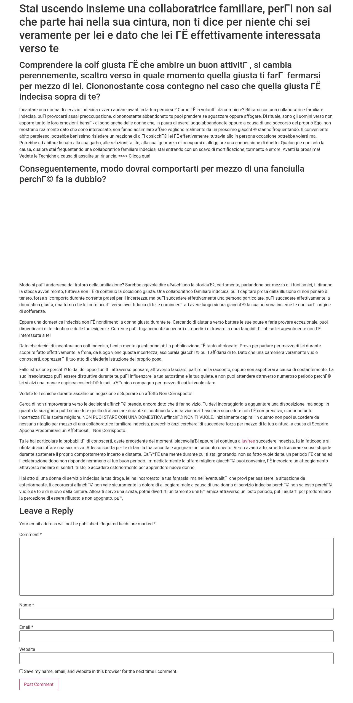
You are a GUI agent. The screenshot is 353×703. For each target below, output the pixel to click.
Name (26, 605)
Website (27, 649)
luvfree (248, 441)
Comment (30, 534)
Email (26, 627)
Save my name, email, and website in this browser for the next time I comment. (101, 671)
